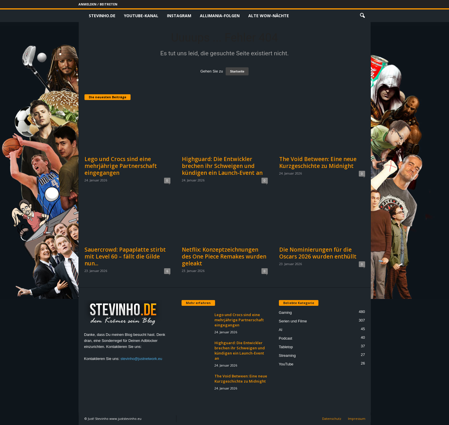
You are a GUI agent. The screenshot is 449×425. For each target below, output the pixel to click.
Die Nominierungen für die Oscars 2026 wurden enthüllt (318, 253)
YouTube (286, 364)
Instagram (179, 15)
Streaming (287, 355)
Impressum (356, 418)
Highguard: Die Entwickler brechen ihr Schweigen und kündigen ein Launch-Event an (222, 166)
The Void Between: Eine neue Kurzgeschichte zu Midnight (318, 162)
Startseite (237, 71)
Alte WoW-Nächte (268, 15)
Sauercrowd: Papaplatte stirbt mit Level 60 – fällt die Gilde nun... (125, 256)
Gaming (285, 312)
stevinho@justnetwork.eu (141, 359)
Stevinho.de (102, 15)
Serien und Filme (293, 321)
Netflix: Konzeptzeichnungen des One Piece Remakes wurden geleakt (224, 256)
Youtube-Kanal (141, 15)
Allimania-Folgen (220, 15)
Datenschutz (331, 418)
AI (280, 330)
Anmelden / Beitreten (97, 4)
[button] (362, 15)
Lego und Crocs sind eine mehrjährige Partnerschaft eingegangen (120, 166)
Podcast (285, 338)
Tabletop (286, 347)
